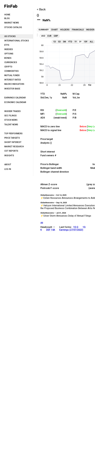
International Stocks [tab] (16, 40)
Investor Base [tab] (12, 89)
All (41, 222)
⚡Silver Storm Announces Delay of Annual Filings (65, 215)
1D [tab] (54, 42)
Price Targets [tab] (12, 138)
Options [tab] (8, 54)
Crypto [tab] (8, 67)
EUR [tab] (49, 36)
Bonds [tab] (7, 58)
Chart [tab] (54, 29)
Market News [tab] (11, 23)
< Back (41, 9)
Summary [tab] (44, 29)
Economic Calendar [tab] (15, 102)
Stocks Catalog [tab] (13, 27)
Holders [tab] (65, 29)
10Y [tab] (85, 42)
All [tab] (91, 42)
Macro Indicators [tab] (14, 84)
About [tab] (7, 164)
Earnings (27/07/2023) (71, 229)
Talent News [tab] (11, 124)
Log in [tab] (7, 169)
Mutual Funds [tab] (12, 75)
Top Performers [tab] (13, 133)
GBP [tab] (56, 36)
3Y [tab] (80, 42)
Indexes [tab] (8, 49)
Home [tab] (7, 14)
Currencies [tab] (10, 62)
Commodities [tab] (11, 71)
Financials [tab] (78, 29)
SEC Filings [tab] (10, 115)
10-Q (75, 227)
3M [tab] (64, 42)
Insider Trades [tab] (12, 111)
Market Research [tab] (14, 146)
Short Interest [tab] (13, 142)
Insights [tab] (9, 155)
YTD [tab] (70, 42)
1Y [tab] (75, 42)
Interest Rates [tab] (12, 80)
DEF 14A (50, 229)
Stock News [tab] (10, 120)
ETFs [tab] (6, 45)
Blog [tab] (7, 18)
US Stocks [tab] (10, 36)
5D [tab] (59, 42)
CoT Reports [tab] (11, 151)
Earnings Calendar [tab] (15, 97)
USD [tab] (43, 36)
